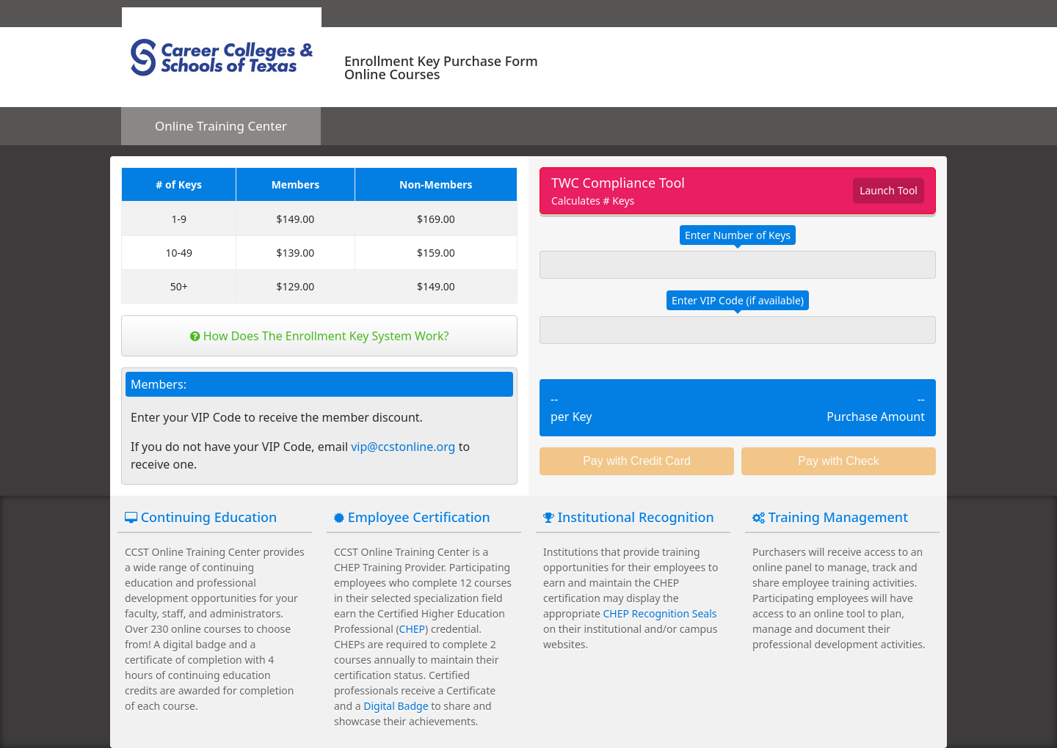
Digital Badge (395, 706)
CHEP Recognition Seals (660, 613)
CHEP (412, 629)
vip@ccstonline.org (403, 447)
